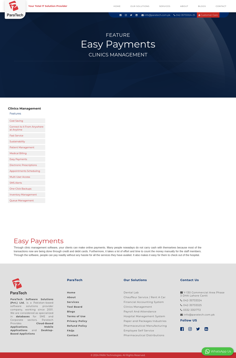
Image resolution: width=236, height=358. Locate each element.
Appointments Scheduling (25, 171)
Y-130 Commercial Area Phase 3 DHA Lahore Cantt (202, 294)
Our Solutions (139, 6)
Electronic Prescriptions (23, 165)
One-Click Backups (20, 188)
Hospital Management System (144, 316)
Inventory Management (23, 194)
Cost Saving (16, 120)
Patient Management (22, 147)
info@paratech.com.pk (155, 15)
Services (164, 6)
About (184, 6)
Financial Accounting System (144, 302)
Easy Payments (18, 159)
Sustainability (17, 141)
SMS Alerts (16, 182)
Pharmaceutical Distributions (144, 335)
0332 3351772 (190, 309)
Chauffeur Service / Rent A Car (145, 297)
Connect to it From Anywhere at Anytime (26, 128)
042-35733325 (191, 305)
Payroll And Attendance (140, 311)
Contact (221, 6)
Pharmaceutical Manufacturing (145, 325)
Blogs (202, 6)
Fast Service (16, 135)
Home (117, 6)
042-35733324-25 (184, 15)
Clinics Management (138, 306)
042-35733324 (191, 300)
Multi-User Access (20, 176)
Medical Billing (18, 153)
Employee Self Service (139, 330)
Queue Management (22, 200)
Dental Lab (131, 292)
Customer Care (208, 15)
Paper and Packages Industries (145, 321)
